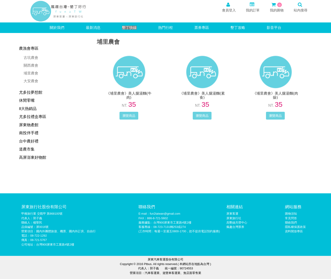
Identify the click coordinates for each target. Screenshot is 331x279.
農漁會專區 (28, 48)
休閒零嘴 (27, 100)
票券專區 (201, 28)
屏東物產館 (28, 125)
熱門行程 (165, 28)
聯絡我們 (291, 222)
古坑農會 (31, 58)
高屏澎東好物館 (32, 157)
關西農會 (31, 65)
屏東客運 (232, 213)
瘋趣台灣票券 (235, 227)
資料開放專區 (294, 231)
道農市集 (27, 149)
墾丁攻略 (238, 28)
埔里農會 (31, 73)
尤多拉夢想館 (30, 92)
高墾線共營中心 (236, 222)
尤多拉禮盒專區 (32, 117)
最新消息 (93, 28)
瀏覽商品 (128, 116)
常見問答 (291, 218)
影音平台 (274, 28)
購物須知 (291, 213)
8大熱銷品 (28, 109)
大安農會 (31, 81)
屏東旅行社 (233, 218)
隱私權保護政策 (295, 227)
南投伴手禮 (28, 133)
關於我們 (57, 28)
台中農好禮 (28, 141)
